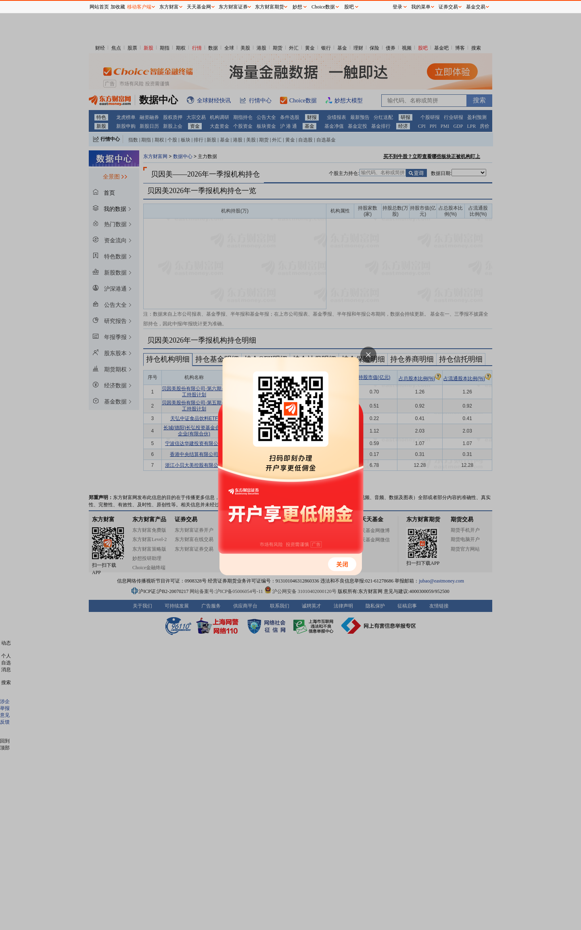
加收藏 (118, 7)
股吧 (349, 7)
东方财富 (169, 7)
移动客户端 (139, 7)
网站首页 (99, 7)
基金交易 (475, 7)
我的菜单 (421, 7)
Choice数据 (323, 7)
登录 (397, 7)
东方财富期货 (269, 7)
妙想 (297, 7)
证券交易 (448, 7)
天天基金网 (199, 7)
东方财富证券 (233, 7)
